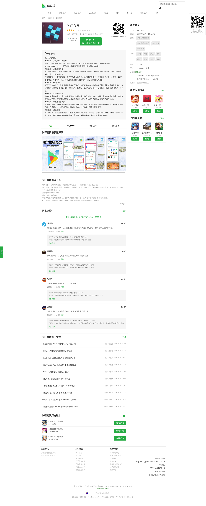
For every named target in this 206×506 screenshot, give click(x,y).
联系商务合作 (80, 461)
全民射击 (159, 133)
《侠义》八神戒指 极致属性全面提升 (57, 351)
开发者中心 (80, 458)
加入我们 (79, 456)
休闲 (139, 54)
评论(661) (71, 126)
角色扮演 (140, 49)
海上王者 (135, 133)
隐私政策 (138, 72)
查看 (135, 111)
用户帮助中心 (114, 453)
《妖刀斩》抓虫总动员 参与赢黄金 (56, 379)
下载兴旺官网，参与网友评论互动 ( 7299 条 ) (84, 217)
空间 (158, 59)
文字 (158, 54)
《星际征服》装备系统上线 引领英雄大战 (59, 365)
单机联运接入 (80, 470)
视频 (145, 59)
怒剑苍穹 (135, 105)
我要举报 (113, 470)
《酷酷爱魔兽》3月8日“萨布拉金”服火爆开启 (60, 407)
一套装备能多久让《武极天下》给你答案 (58, 386)
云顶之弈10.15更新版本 (159, 105)
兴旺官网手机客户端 (48, 453)
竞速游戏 (155, 43)
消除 (152, 54)
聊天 (152, 59)
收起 (123, 203)
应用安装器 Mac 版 (48, 456)
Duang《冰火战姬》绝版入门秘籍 (55, 372)
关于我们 (79, 453)
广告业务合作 (80, 464)
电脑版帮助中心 (115, 456)
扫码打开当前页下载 (118, 36)
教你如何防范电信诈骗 (157, 475)
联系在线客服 (160, 471)
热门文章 (93, 126)
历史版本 (115, 126)
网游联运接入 (80, 467)
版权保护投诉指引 (116, 464)
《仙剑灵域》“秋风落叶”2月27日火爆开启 (59, 344)
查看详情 (120, 423)
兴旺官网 (48, 5)
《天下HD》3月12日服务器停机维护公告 (58, 358)
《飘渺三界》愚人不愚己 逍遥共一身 (57, 393)
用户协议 (113, 458)
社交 (139, 59)
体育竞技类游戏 (143, 38)
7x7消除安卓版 (147, 133)
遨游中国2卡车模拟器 (147, 105)
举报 (2, 252)
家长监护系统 (114, 467)
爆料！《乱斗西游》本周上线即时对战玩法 (59, 400)
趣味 (145, 54)
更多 (124, 211)
